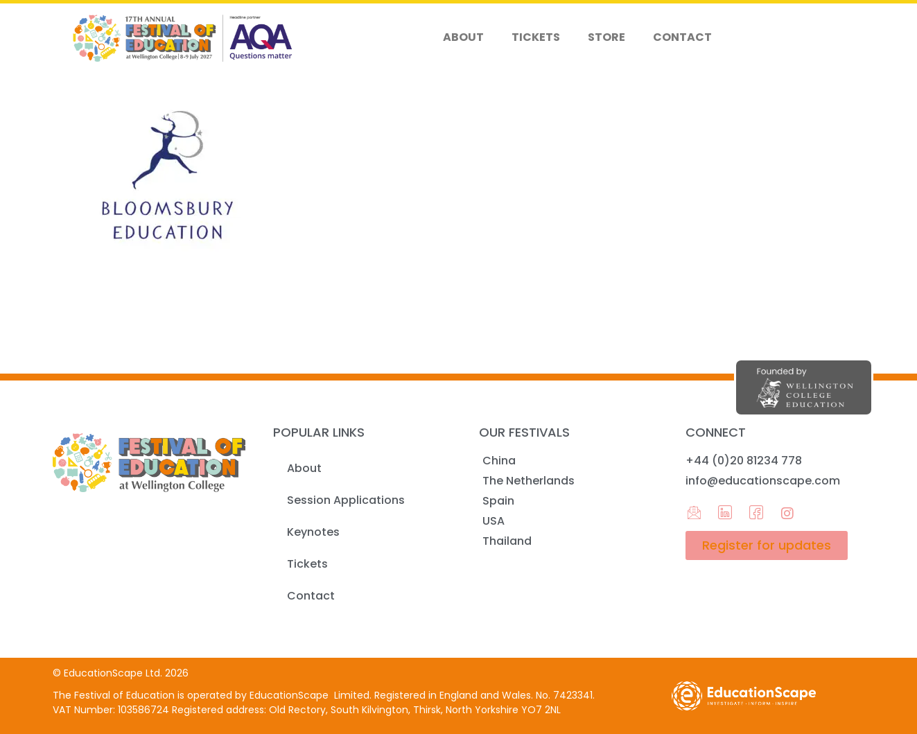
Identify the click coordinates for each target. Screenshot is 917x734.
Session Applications (346, 500)
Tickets (536, 37)
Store (606, 37)
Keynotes (313, 532)
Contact (682, 37)
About (463, 37)
